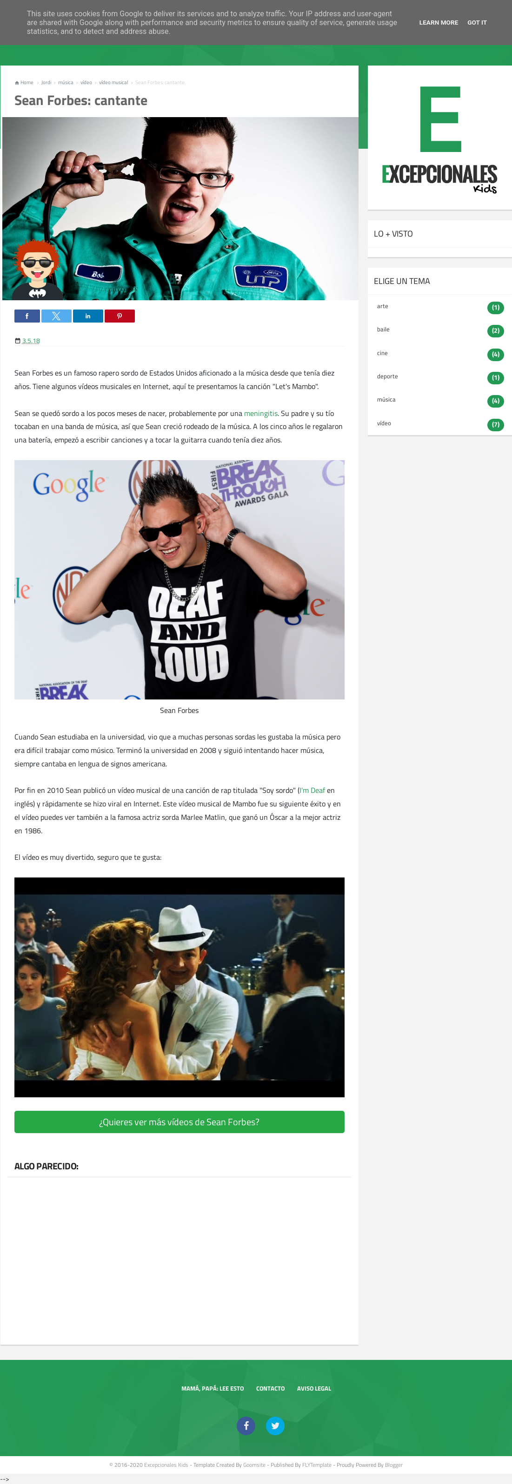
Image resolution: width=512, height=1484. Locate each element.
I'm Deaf (313, 790)
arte (382, 305)
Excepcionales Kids (166, 1464)
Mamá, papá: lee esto (212, 1388)
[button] (27, 316)
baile (383, 329)
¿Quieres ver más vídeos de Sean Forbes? (179, 1122)
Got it (477, 22)
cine (382, 352)
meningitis (261, 413)
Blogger (394, 1464)
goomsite (254, 1464)
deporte (387, 376)
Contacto (270, 1388)
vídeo (384, 423)
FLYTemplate (317, 1464)
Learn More (438, 22)
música (386, 399)
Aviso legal (314, 1388)
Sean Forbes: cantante (80, 100)
